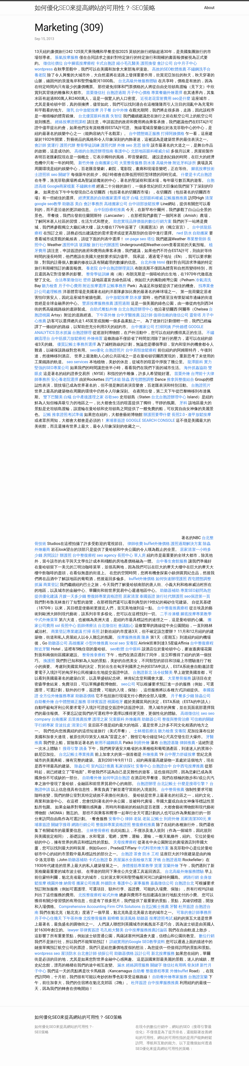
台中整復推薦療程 (172, 608)
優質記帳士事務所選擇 (76, 344)
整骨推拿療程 (94, 655)
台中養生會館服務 (172, 561)
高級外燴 (164, 163)
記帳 (47, 414)
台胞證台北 (184, 883)
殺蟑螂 (113, 918)
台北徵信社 (107, 625)
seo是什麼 (181, 98)
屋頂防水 (69, 953)
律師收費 (135, 543)
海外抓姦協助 (195, 367)
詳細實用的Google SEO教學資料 (137, 941)
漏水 (121, 965)
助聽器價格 (85, 696)
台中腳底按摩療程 (80, 63)
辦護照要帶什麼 (157, 414)
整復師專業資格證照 (105, 596)
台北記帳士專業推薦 (76, 754)
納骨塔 (69, 883)
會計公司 (165, 63)
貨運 (158, 865)
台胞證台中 (162, 766)
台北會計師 (87, 953)
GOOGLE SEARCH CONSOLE (150, 420)
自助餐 (139, 971)
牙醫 (174, 906)
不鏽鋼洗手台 (199, 69)
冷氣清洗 (203, 280)
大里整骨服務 (131, 163)
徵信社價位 (53, 63)
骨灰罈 (193, 965)
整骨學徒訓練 (88, 145)
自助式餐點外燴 (103, 309)
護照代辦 (67, 145)
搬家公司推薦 (88, 883)
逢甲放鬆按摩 (199, 414)
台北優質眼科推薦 (93, 116)
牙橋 (157, 859)
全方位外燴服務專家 (57, 696)
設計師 (146, 315)
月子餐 (105, 110)
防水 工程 (150, 854)
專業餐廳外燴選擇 (167, 92)
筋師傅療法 (87, 625)
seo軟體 (117, 649)
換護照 (49, 660)
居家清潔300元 (193, 818)
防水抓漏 (63, 332)
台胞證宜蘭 (198, 977)
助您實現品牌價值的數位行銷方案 (142, 221)
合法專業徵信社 (68, 280)
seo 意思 (133, 145)
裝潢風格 (128, 918)
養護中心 (122, 151)
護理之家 (100, 719)
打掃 (87, 631)
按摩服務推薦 (129, 637)
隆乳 (70, 110)
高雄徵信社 (190, 713)
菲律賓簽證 (97, 701)
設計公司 (142, 953)
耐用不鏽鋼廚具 (108, 742)
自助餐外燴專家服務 (169, 977)
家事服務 (141, 883)
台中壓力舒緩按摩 (180, 754)
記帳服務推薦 (175, 198)
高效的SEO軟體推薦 (169, 69)
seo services (77, 362)
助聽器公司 (58, 643)
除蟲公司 (203, 696)
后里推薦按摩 (80, 719)
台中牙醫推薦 (128, 315)
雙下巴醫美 (53, 397)
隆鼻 (145, 637)
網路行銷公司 (83, 824)
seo (204, 713)
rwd (180, 233)
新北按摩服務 (163, 953)
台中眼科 (133, 649)
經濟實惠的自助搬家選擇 (99, 198)
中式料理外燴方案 (154, 848)
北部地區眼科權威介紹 (150, 151)
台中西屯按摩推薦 (189, 766)
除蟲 (126, 379)
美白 (79, 203)
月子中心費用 (70, 285)
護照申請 (70, 244)
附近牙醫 (42, 649)
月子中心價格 (138, 92)
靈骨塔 (195, 315)
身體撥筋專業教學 (138, 865)
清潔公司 (79, 725)
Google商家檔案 (61, 186)
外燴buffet (179, 971)
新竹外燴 (86, 163)
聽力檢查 (49, 285)
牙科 (183, 403)
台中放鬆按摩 (87, 110)
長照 (96, 631)
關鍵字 (156, 965)
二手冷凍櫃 (169, 614)
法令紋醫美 (163, 672)
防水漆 (149, 163)
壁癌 (87, 280)
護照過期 (122, 303)
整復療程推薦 (143, 824)
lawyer (73, 930)
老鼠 (138, 818)
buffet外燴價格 (157, 543)
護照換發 (148, 63)
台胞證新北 (142, 672)
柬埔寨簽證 (115, 420)
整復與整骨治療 (175, 719)
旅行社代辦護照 (105, 244)
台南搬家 (59, 719)
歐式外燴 (110, 895)
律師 (129, 818)
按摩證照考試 (161, 918)
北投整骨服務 (95, 918)
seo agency (106, 555)
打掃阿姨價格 (172, 133)
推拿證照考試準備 (68, 414)
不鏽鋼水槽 (85, 186)
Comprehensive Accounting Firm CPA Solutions (100, 906)
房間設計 (51, 555)
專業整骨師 (196, 239)
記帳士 (157, 818)
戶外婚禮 (179, 326)
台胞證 (127, 854)
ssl (57, 625)
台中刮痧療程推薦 (110, 209)
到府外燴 (142, 742)
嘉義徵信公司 (162, 883)
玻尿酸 (85, 244)
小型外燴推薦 (96, 643)
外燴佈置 (95, 338)
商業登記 (51, 584)
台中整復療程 (84, 555)
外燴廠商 (42, 549)
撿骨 (146, 145)
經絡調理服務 (137, 965)
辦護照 (65, 555)
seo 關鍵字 (60, 174)
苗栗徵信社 (96, 92)
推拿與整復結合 (180, 379)
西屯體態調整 (143, 379)
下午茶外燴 (106, 315)
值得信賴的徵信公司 (170, 315)
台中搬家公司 (142, 326)
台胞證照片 (114, 350)
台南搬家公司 (106, 163)
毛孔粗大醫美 (112, 930)
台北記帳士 (167, 783)
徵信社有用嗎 (174, 965)
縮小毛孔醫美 (128, 63)
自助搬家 (200, 233)
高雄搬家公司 (115, 203)
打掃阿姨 (163, 326)
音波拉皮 (63, 725)
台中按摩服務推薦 (164, 982)
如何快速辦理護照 (171, 578)
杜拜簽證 (186, 906)
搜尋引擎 (70, 748)
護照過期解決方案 (186, 543)
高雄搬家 (76, 643)
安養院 (132, 643)
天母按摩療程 (125, 842)
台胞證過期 (116, 92)
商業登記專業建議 (66, 631)
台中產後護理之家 (88, 397)
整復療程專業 (157, 971)
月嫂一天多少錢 (72, 596)
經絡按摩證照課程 (71, 122)
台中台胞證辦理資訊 (116, 268)
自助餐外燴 (44, 701)
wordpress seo (47, 953)
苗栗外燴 (182, 373)
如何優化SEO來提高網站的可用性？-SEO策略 (95, 7)
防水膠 (136, 297)
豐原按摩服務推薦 (98, 303)
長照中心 (68, 625)
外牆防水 (108, 883)
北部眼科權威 (151, 198)
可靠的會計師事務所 (194, 912)
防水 (188, 233)
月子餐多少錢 (182, 696)
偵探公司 (105, 953)
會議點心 (126, 625)
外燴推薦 (150, 754)
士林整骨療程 (97, 830)
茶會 (138, 854)
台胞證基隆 (169, 742)
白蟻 (135, 198)
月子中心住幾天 (48, 918)
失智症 (116, 116)
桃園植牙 (115, 701)
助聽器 (68, 203)
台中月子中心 (185, 63)
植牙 (126, 198)
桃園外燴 (55, 883)
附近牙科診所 (184, 163)
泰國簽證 (147, 596)
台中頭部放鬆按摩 (144, 203)
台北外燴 (148, 262)
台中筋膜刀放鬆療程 (69, 338)
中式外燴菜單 (46, 619)
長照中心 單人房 (131, 555)
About (209, 7)
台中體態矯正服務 (145, 133)
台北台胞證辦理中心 (135, 309)
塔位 (151, 239)
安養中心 (143, 766)
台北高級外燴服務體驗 (138, 81)
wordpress (44, 69)
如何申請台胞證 (116, 777)
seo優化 (97, 350)
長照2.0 (178, 414)
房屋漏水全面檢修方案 (132, 859)
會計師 (40, 145)
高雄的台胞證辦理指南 (93, 151)
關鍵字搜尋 (61, 824)
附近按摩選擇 (95, 285)
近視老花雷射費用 (155, 98)
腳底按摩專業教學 (196, 614)
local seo (117, 643)
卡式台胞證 (105, 63)
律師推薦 (187, 742)
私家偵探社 (125, 766)
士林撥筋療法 (145, 731)
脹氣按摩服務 (67, 57)
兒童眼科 (116, 719)
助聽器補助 (169, 590)
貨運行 (53, 145)
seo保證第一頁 (197, 596)
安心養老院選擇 (64, 379)
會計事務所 (93, 203)
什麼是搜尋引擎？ (193, 783)
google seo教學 (48, 203)
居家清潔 (131, 596)
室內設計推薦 (102, 766)
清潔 (209, 198)
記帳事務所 (116, 285)
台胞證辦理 (82, 332)
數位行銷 (206, 936)
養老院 (40, 75)
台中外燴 (120, 110)
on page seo (135, 239)
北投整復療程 (90, 895)
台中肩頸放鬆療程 (141, 350)
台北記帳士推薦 (155, 906)
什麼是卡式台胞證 (196, 174)
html (161, 262)
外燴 (121, 145)
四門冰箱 (113, 379)
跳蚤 (83, 748)
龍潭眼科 (195, 362)
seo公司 (128, 684)
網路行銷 (191, 877)
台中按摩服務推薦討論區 (146, 930)
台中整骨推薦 (173, 789)
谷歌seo (112, 397)
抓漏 (38, 584)
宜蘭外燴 (170, 865)
